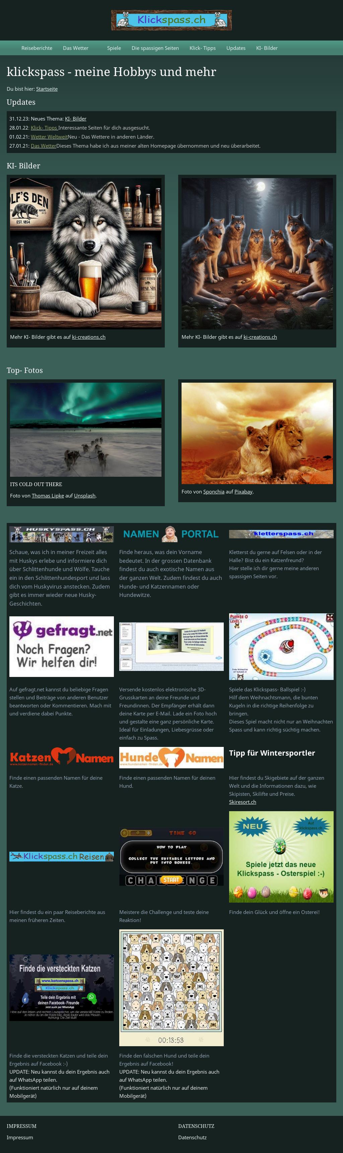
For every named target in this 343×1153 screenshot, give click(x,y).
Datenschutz (192, 1137)
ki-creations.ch (89, 336)
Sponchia (213, 491)
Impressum (20, 1137)
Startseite (47, 88)
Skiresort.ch (242, 801)
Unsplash (84, 495)
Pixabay (243, 491)
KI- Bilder (75, 118)
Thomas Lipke (48, 495)
